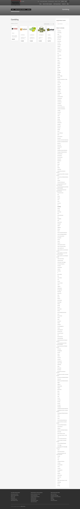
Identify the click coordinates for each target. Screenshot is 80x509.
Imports (59, 242)
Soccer (59, 416)
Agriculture (59, 37)
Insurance (59, 265)
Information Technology (61, 262)
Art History (59, 51)
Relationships (60, 386)
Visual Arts (59, 476)
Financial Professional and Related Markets (61, 190)
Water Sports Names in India (62, 480)
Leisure (59, 281)
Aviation (59, 62)
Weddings (59, 482)
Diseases (59, 127)
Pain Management (61, 326)
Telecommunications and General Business (61, 454)
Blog (59, 1)
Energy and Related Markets (62, 152)
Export (59, 164)
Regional (59, 384)
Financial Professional (61, 182)
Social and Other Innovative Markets (61, 422)
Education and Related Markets (63, 141)
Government (60, 222)
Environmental (60, 157)
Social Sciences (60, 426)
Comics (59, 94)
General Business (60, 215)
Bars (58, 68)
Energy (59, 148)
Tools (58, 457)
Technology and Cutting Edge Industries (61, 447)
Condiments (60, 101)
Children (59, 87)
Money (59, 307)
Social (58, 418)
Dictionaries (59, 122)
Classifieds (59, 89)
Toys (58, 459)
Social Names (13, 497)
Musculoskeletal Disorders (62, 312)
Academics (59, 30)
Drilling (59, 129)
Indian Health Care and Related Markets (62, 256)
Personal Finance (60, 333)
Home (38, 1)
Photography (60, 350)
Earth (58, 134)
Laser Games (60, 277)
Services (59, 403)
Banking (59, 67)
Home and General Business (62, 232)
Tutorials (59, 468)
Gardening (59, 211)
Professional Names (14, 499)
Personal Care (60, 331)
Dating (59, 119)
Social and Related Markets (62, 424)
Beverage (59, 72)
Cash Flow (59, 82)
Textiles (59, 456)
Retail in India (13, 496)
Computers (59, 100)
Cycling (59, 117)
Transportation (60, 464)
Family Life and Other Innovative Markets (62, 175)
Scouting (59, 399)
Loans (58, 284)
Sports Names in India (61, 433)
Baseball (59, 70)
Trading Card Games (61, 461)
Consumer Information (61, 108)
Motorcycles (60, 308)
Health (59, 225)
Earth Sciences (60, 136)
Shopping (59, 406)
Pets (58, 334)
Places (59, 354)
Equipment (59, 160)
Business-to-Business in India (62, 79)
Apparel (59, 48)
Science (59, 398)
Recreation (59, 369)
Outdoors (59, 324)
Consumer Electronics (61, 107)
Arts (58, 53)
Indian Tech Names (61, 258)
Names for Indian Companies (43, 1)
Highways (59, 227)
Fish (58, 194)
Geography (59, 218)
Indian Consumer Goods (62, 246)
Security (59, 401)
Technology (59, 445)
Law (58, 279)
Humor (59, 239)
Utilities (59, 471)
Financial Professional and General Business (61, 184)
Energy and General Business (62, 150)
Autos (58, 60)
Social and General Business (62, 420)
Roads (59, 392)
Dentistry (59, 120)
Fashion (59, 180)
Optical (59, 322)
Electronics (59, 145)
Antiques (59, 46)
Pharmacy (59, 348)
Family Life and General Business (60, 172)
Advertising (59, 36)
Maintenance (60, 288)
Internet (59, 269)
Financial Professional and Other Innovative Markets (62, 187)
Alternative (59, 41)
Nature (59, 317)
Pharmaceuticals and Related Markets (61, 347)
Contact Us (56, 1)
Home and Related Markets (62, 234)
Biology (59, 74)
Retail (58, 391)
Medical (59, 298)
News (58, 319)
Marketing (59, 291)
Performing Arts (60, 329)
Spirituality (59, 431)
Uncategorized (60, 470)
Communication (60, 96)
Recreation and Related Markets (63, 377)
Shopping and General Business (63, 408)
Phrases (59, 352)
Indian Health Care (61, 248)
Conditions (59, 103)
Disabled (59, 124)
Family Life (59, 169)
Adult (58, 34)
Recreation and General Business (60, 372)
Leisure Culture (60, 282)
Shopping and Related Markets (63, 413)
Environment (60, 155)
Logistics (59, 286)
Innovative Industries (61, 263)
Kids (58, 276)
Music (58, 314)
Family (59, 167)
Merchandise (60, 300)
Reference (59, 379)
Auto (58, 56)
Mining (59, 305)
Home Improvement (61, 236)
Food (58, 199)
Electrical (59, 143)
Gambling (59, 206)
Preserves (59, 357)
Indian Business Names (61, 244)
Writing (59, 485)
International (60, 267)
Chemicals (59, 86)
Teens (58, 449)
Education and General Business (63, 139)
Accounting (59, 32)
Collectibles (59, 93)
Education (59, 138)
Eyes (58, 165)
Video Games (60, 475)
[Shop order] (49, 24)
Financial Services (60, 192)
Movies (59, 310)
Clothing (59, 91)
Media (59, 296)
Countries (59, 112)
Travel (59, 466)
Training (59, 463)
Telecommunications (61, 451)
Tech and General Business (62, 438)
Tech (58, 436)
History (59, 229)
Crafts (58, 115)
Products (59, 359)
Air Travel (59, 39)
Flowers (59, 197)
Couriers (59, 113)
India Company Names (51, 1)
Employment (60, 146)
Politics (59, 355)
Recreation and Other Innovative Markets (62, 375)
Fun (58, 204)
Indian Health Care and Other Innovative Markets (61, 253)
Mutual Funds (60, 315)
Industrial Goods (60, 260)
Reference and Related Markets (63, 380)
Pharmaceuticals (60, 338)
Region (59, 382)
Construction (60, 105)
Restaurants (59, 389)
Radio (58, 366)
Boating (59, 77)
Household (59, 237)
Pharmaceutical (60, 336)
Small (58, 414)
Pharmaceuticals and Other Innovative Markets (61, 344)
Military (59, 303)
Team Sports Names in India (62, 435)
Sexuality (59, 405)
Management (60, 289)
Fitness (59, 196)
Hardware (59, 223)
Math (58, 295)
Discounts (59, 126)
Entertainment (60, 153)
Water (58, 478)
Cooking (59, 110)
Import (59, 241)
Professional (60, 361)
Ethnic (59, 162)
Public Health (60, 362)
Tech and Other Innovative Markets (61, 441)
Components (60, 98)
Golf (58, 220)
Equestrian (59, 158)
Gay (58, 213)
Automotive (59, 58)
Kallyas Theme (23, 506)
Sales (58, 396)
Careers (59, 81)
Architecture (60, 49)
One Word (59, 321)
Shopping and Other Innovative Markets (62, 411)
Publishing (59, 364)
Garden (59, 210)
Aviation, (59, 63)
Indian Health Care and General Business (62, 250)
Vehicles (59, 473)
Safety (59, 394)
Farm (58, 178)
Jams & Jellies (60, 274)
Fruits (58, 201)
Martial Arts (59, 293)
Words (59, 483)
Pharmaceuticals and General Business (61, 341)
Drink (58, 131)
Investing (59, 270)
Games (59, 208)
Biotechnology (60, 75)
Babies (59, 65)
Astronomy (59, 55)
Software (59, 428)
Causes (59, 84)
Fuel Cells (59, 203)
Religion (59, 387)
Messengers (59, 302)
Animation (59, 44)
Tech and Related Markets (62, 443)
